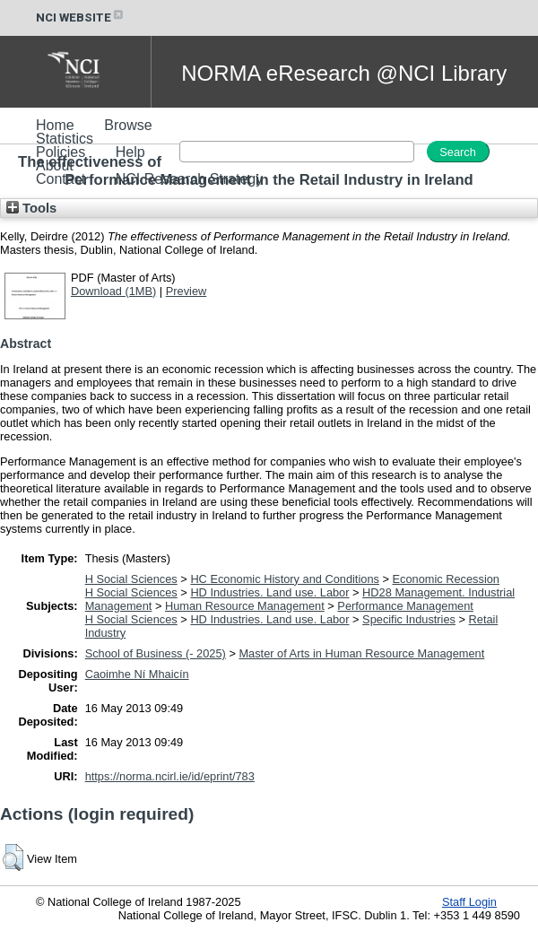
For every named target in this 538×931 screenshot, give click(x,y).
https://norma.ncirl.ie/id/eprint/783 (170, 776)
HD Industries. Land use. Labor (269, 592)
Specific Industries (409, 619)
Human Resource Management (245, 606)
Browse (128, 125)
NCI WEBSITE (81, 17)
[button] (13, 857)
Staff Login (469, 902)
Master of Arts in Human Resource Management (361, 653)
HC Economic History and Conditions (284, 579)
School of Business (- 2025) (155, 653)
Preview (186, 291)
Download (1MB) (113, 291)
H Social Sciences (131, 579)
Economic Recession (446, 579)
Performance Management (405, 606)
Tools (31, 208)
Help (130, 152)
